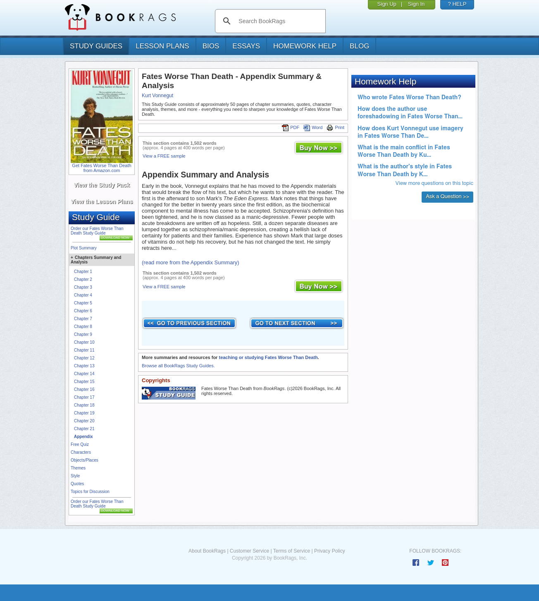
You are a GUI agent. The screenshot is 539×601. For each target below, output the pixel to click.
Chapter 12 (84, 358)
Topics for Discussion (90, 491)
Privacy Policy (329, 551)
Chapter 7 (83, 318)
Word (312, 127)
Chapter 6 (83, 311)
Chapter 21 (84, 428)
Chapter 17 (84, 397)
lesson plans (162, 46)
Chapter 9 (83, 334)
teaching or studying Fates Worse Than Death (268, 357)
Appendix (83, 436)
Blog (359, 46)
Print (335, 127)
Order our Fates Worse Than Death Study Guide (97, 230)
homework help (304, 46)
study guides (96, 46)
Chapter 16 (84, 389)
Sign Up (386, 4)
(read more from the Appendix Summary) (190, 262)
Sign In (416, 4)
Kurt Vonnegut (157, 95)
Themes (78, 468)
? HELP (457, 4)
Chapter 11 (84, 350)
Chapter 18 (84, 405)
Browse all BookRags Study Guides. (178, 365)
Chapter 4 (83, 295)
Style (75, 476)
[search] (278, 21)
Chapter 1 (83, 271)
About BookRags (207, 551)
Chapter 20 (84, 421)
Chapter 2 (83, 279)
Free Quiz (80, 444)
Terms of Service (291, 551)
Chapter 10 (84, 342)
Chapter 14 (84, 373)
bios (211, 46)
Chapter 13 (84, 366)
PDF (290, 127)
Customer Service (249, 551)
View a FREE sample (164, 155)
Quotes (77, 483)
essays (246, 46)
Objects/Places (84, 460)
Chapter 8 (83, 326)
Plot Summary (84, 248)
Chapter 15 (84, 381)
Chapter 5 (83, 303)
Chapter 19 (84, 413)
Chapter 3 (83, 287)
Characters (81, 452)
